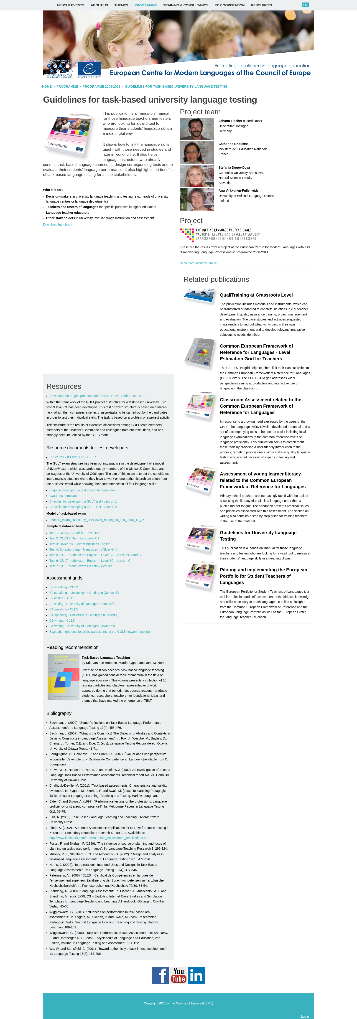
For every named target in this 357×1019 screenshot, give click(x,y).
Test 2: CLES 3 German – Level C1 (74, 538)
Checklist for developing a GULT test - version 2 (83, 507)
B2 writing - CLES (62, 598)
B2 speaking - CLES (63, 587)
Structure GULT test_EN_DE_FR (72, 457)
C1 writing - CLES (62, 620)
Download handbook (57, 224)
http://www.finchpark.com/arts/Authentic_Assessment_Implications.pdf (98, 838)
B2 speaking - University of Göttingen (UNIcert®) (84, 593)
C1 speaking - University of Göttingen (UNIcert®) (83, 615)
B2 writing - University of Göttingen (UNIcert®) (82, 604)
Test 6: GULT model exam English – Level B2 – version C (89, 560)
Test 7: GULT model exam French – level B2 (80, 566)
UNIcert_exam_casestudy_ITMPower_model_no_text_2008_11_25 (96, 520)
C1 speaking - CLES (63, 609)
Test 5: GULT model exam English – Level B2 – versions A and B (95, 555)
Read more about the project (198, 263)
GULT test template (63, 496)
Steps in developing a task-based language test (82, 490)
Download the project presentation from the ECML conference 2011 (97, 396)
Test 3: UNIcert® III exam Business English (79, 544)
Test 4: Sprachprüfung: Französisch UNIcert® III (83, 549)
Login (305, 1016)
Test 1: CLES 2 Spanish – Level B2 (74, 533)
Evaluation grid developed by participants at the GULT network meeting (100, 631)
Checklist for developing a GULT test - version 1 (83, 501)
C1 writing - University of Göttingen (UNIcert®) (82, 626)
